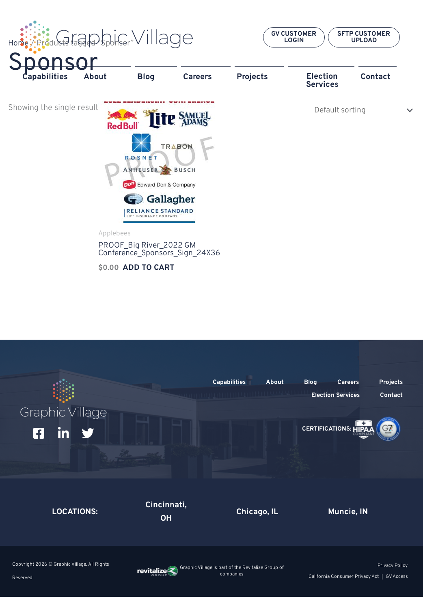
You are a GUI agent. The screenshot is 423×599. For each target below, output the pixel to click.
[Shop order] (359, 110)
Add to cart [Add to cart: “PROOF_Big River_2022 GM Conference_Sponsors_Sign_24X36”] (147, 269)
